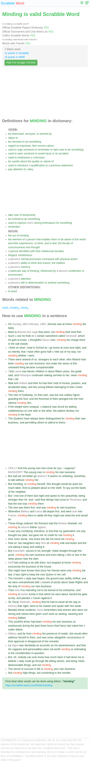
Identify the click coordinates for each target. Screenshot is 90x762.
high (25, 672)
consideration (23, 653)
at (63, 324)
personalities (35, 649)
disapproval (34, 641)
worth (57, 649)
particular (15, 270)
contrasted (48, 259)
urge (20, 149)
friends (55, 570)
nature (47, 161)
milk (62, 543)
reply (28, 578)
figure (76, 394)
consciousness (16, 247)
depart (50, 511)
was (59, 324)
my (68, 351)
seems (54, 476)
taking (16, 546)
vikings (50, 499)
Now (10, 543)
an (56, 153)
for (57, 222)
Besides (12, 609)
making (48, 375)
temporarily (29, 214)
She (48, 483)
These (11, 523)
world (82, 239)
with (32, 251)
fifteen (58, 371)
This (26, 472)
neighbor (21, 491)
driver (27, 621)
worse (24, 539)
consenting (47, 672)
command (38, 157)
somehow (79, 476)
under (54, 363)
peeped (35, 487)
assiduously (15, 625)
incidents (30, 609)
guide (78, 371)
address (12, 637)
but (48, 363)
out (61, 351)
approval (19, 641)
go (51, 347)
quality (35, 161)
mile (56, 351)
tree (15, 507)
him (29, 402)
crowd (78, 387)
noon (66, 347)
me (19, 535)
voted (75, 625)
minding (24, 235)
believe (12, 661)
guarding (13, 398)
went (47, 332)
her (67, 375)
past (37, 625)
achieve (52, 282)
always (34, 418)
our (26, 363)
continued (37, 375)
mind (5, 307)
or (38, 133)
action (73, 259)
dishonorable (15, 665)
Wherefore (14, 511)
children (40, 371)
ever (34, 657)
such (45, 613)
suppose (69, 468)
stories (60, 661)
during (26, 625)
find (12, 371)
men (15, 394)
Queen (50, 574)
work (51, 613)
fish (69, 554)
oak (17, 343)
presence (52, 633)
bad (51, 523)
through (73, 550)
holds (55, 550)
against (45, 598)
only (83, 531)
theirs (62, 422)
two (35, 387)
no (45, 535)
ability (24, 262)
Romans (43, 523)
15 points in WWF (15, 57)
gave (36, 535)
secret (16, 668)
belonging (60, 387)
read (29, 347)
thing (22, 367)
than (20, 499)
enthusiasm (48, 222)
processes (35, 259)
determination (36, 282)
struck (61, 406)
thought (35, 247)
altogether (60, 637)
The (10, 394)
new (42, 574)
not (53, 332)
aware (67, 239)
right (23, 574)
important (25, 145)
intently (16, 351)
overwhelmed (26, 582)
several (26, 359)
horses (66, 383)
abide (40, 515)
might (56, 515)
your (56, 668)
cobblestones (16, 410)
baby (11, 327)
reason (46, 262)
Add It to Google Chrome (21, 62)
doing (74, 661)
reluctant (17, 141)
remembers (50, 609)
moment (18, 578)
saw (51, 394)
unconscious (74, 637)
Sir (9, 601)
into (71, 398)
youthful (18, 621)
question (39, 653)
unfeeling (67, 476)
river (80, 398)
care (61, 149)
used (11, 149)
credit (51, 535)
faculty (66, 243)
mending (18, 483)
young (41, 387)
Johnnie (51, 324)
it (73, 535)
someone (28, 149)
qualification (38, 165)
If (9, 406)
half (49, 351)
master (47, 605)
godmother (69, 531)
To (64, 487)
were (18, 359)
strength (46, 550)
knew (37, 539)
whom (81, 335)
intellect (60, 262)
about (50, 145)
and (10, 243)
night (78, 347)
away (24, 387)
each (55, 359)
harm (60, 657)
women (67, 609)
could (28, 661)
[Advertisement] (45, 94)
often (37, 351)
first (33, 507)
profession (75, 270)
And (20, 468)
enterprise (69, 590)
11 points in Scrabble (17, 53)
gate (84, 594)
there (82, 339)
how (47, 657)
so (9, 351)
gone (43, 351)
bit (16, 379)
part (45, 394)
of (52, 161)
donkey (70, 410)
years (66, 371)
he (23, 335)
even (17, 539)
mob (55, 383)
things (19, 523)
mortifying (27, 531)
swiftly (68, 578)
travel (61, 601)
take (55, 149)
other (62, 359)
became (30, 367)
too (80, 483)
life (46, 661)
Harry (62, 625)
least (28, 414)
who (68, 359)
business (40, 363)
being (82, 495)
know (23, 339)
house (47, 566)
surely (32, 594)
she (31, 539)
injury (48, 153)
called (61, 335)
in (33, 335)
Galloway (27, 394)
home (68, 324)
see (62, 515)
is (44, 472)
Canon (37, 598)
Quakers (18, 418)
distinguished (53, 418)
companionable (45, 367)
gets (14, 339)
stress (65, 363)
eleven (31, 371)
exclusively (14, 566)
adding (73, 406)
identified (24, 251)
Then (11, 590)
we (19, 476)
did (44, 511)
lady (21, 661)
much (11, 487)
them (54, 239)
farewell (72, 523)
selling (38, 546)
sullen (11, 629)
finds (28, 335)
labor (18, 487)
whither (22, 355)
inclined (16, 218)
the (29, 161)
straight (63, 550)
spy (68, 487)
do (26, 141)
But (10, 476)
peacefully (71, 495)
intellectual (47, 251)
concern (42, 145)
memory (25, 266)
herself (41, 483)
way (24, 270)
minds (25, 307)
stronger (13, 499)
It (48, 476)
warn (20, 153)
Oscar (15, 601)
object (11, 137)
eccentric (45, 645)
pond (11, 554)
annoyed (30, 133)
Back (11, 332)
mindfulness (25, 255)
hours (50, 625)
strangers (43, 359)
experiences (26, 243)
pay (10, 169)
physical (65, 259)
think (40, 243)
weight (18, 406)
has (43, 468)
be (9, 133)
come (49, 468)
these (21, 609)
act (14, 235)
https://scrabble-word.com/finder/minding (28, 685)
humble (66, 672)
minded (14, 307)
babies (22, 617)
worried (44, 133)
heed (14, 291)
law (10, 574)
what (22, 347)
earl (20, 503)
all (9, 387)
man (52, 339)
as (17, 145)
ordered (28, 523)
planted (16, 387)
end (78, 515)
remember (44, 149)
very (18, 531)
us (35, 359)
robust (24, 613)
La (9, 645)
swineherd (51, 335)
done (74, 657)
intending (31, 590)
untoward (13, 367)
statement (67, 165)
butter (73, 543)
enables (46, 239)
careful (16, 161)
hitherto (76, 359)
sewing (62, 613)
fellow (19, 629)
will (22, 282)
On (10, 324)
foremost (44, 398)
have (30, 351)
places (18, 558)
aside (78, 605)
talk (13, 479)
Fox (23, 590)
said (10, 375)
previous (56, 165)
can (29, 657)
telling (52, 661)
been (11, 363)
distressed (18, 133)
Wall (10, 383)
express (22, 222)
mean (81, 661)
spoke (53, 495)
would (64, 483)
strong (38, 222)
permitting (30, 422)
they (40, 332)
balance (46, 406)
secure (30, 550)
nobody (22, 657)
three (43, 625)
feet (79, 332)
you (59, 468)
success (29, 668)
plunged (63, 398)
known (31, 570)
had (83, 359)
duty (14, 586)
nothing (23, 562)
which (47, 594)
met (16, 495)
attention (18, 169)
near (25, 558)
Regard (12, 255)
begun (41, 578)
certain (41, 335)
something (35, 141)
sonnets (57, 375)
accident (64, 153)
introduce (22, 165)
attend (51, 422)
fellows (50, 387)
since (43, 570)
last (36, 495)
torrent (46, 582)
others (40, 422)
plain (24, 535)
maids (64, 633)
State (72, 582)
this (75, 363)
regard (12, 145)
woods (24, 343)
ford (25, 398)
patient (61, 410)
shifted (76, 578)
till (45, 515)
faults (83, 487)
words (57, 582)
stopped (56, 562)
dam (35, 558)
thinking (34, 270)
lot (40, 383)
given (39, 613)
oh (14, 657)
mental (25, 259)
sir (15, 543)
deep (11, 558)
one (19, 335)
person (32, 239)
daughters (29, 543)
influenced (46, 270)
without (12, 402)
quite (75, 483)
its (58, 507)
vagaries (17, 649)
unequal (34, 406)
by (50, 133)
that (38, 239)
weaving (73, 613)
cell (63, 574)
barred (51, 590)
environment (15, 274)
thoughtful (35, 339)
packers (76, 383)
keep (32, 574)
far (24, 633)
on (17, 347)
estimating (80, 649)
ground (55, 578)
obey (30, 169)
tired (73, 332)
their (15, 243)
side (35, 410)
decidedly (29, 645)
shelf (58, 487)
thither (33, 527)
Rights (79, 582)
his (68, 339)
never (74, 375)
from (29, 633)
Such (11, 335)
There (11, 359)
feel (34, 145)
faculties (59, 251)
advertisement (66, 645)
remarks (54, 641)
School (40, 347)
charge (75, 339)
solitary (68, 394)
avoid (41, 153)
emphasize (23, 157)
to (17, 137)
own (31, 363)
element (17, 239)
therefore (39, 531)
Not (10, 672)
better (29, 476)
